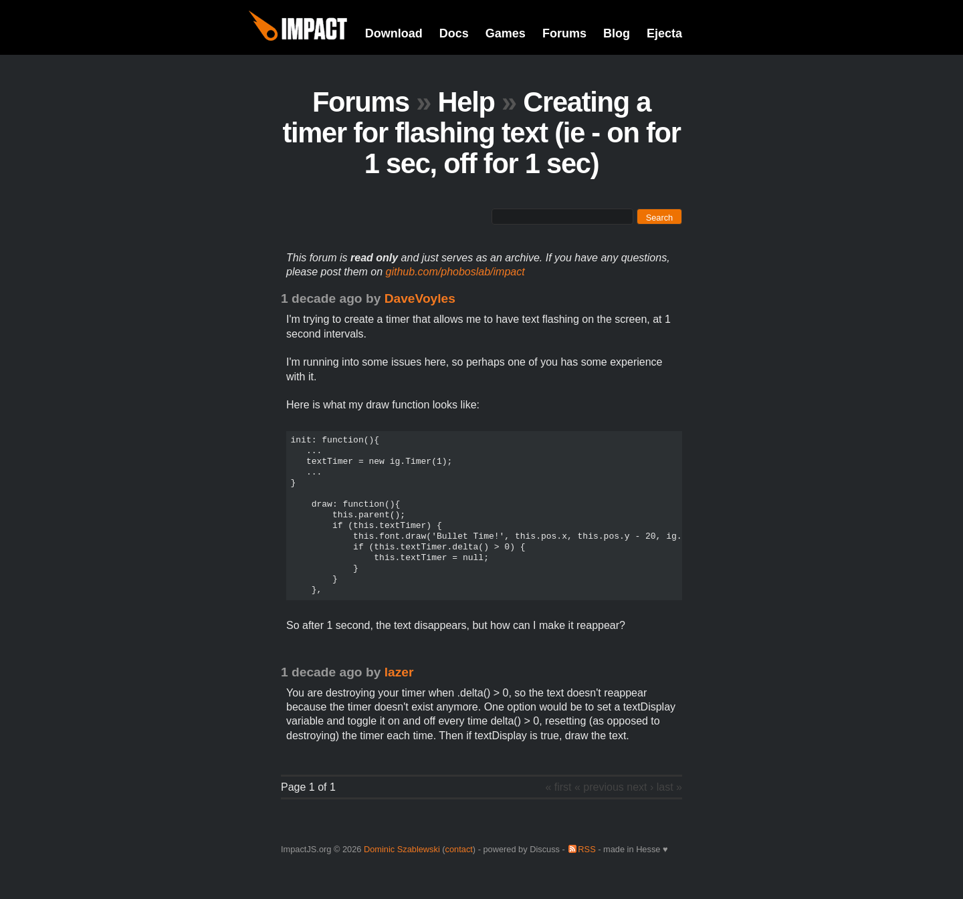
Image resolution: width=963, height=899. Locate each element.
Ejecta (664, 33)
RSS (586, 849)
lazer (399, 672)
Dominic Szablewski (402, 849)
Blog (616, 33)
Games (506, 33)
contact (459, 849)
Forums (564, 33)
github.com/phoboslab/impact (455, 271)
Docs (454, 33)
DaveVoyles (420, 298)
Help (465, 102)
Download (394, 33)
